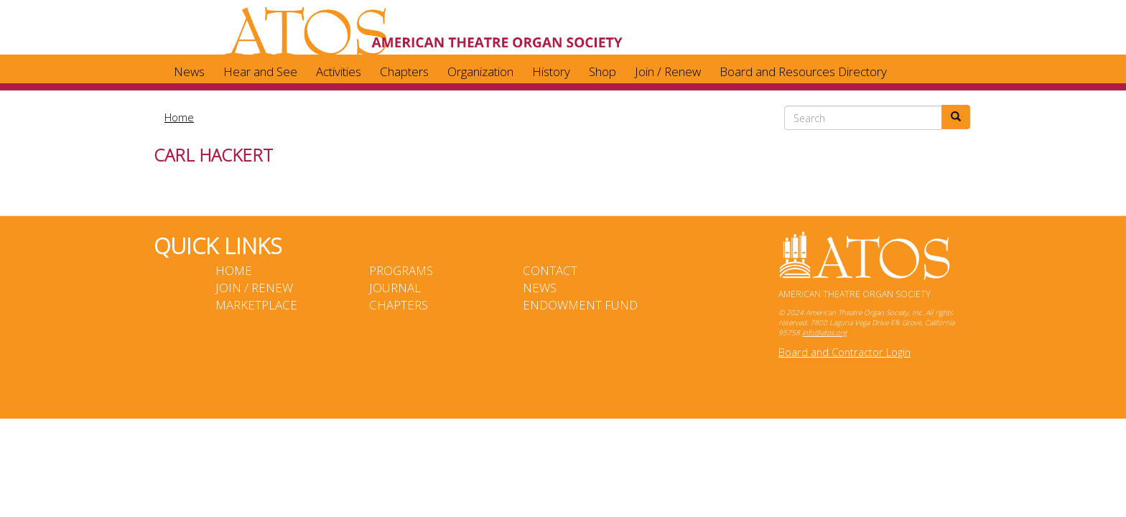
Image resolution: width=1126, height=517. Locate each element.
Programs (401, 270)
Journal (395, 287)
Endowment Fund (580, 305)
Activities (338, 71)
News (189, 71)
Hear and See (260, 71)
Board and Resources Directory (803, 71)
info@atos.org (824, 332)
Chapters (404, 71)
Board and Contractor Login (844, 352)
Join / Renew (668, 71)
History (551, 71)
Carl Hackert (213, 155)
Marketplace (256, 305)
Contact (550, 270)
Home (179, 117)
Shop (602, 71)
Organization (480, 71)
